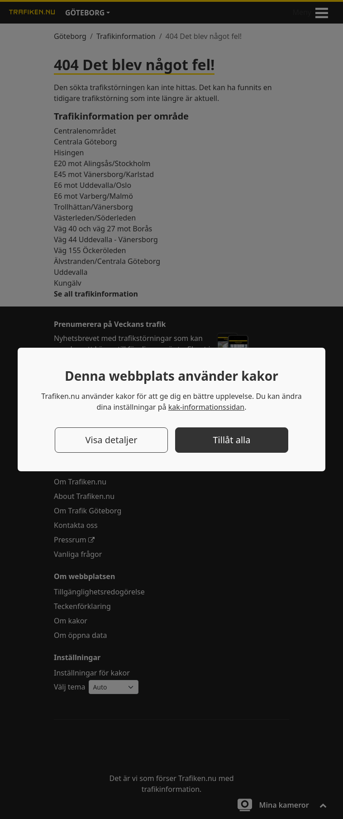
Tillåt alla (232, 440)
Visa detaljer (111, 440)
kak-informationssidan (206, 407)
